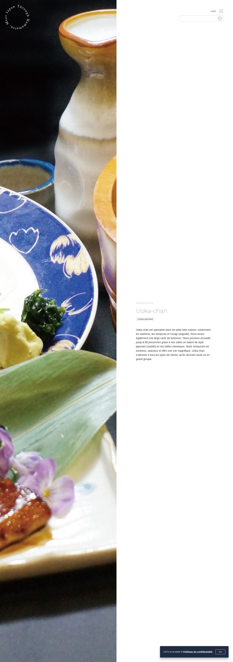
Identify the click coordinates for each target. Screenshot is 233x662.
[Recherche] (220, 18)
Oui (220, 652)
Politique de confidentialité (197, 651)
